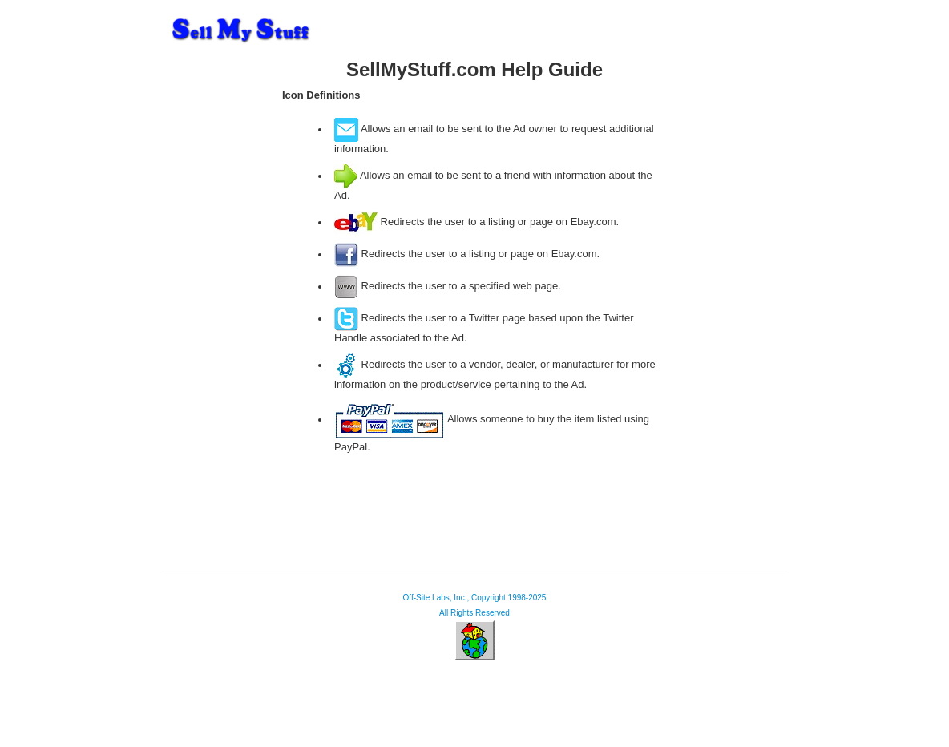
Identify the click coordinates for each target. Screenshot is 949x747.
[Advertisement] (218, 307)
